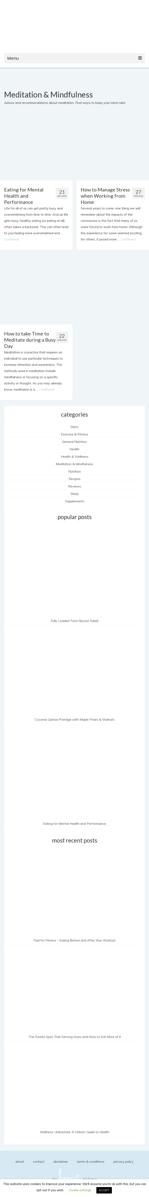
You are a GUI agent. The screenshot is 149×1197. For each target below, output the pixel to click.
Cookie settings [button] (80, 1190)
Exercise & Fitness (74, 434)
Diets (74, 427)
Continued (11, 239)
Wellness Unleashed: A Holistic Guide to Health (74, 1132)
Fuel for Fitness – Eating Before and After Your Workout (75, 940)
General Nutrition (74, 442)
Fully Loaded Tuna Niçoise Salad (74, 621)
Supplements (74, 501)
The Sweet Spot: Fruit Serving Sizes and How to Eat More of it (74, 1037)
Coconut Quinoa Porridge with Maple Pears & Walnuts (75, 719)
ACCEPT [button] (104, 1190)
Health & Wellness (74, 456)
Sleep (74, 494)
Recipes (74, 479)
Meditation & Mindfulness (74, 464)
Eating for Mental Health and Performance (74, 823)
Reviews (74, 486)
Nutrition (74, 471)
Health (74, 449)
